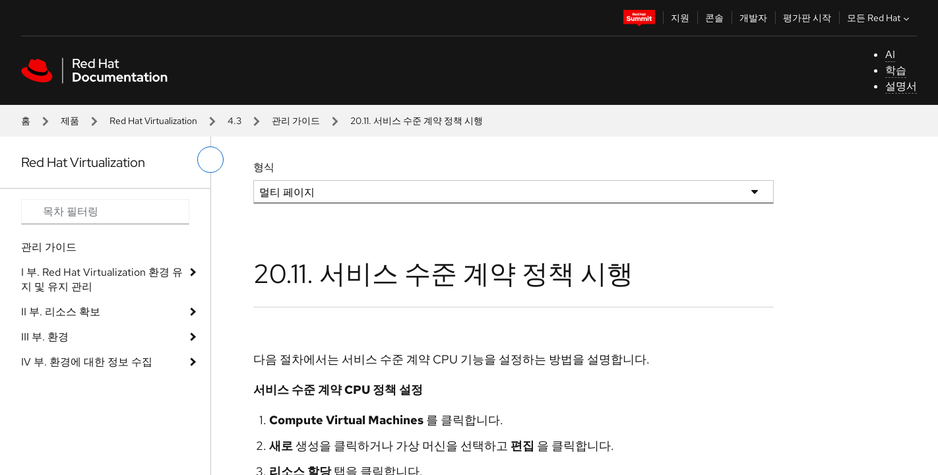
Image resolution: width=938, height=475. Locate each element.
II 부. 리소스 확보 (60, 312)
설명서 (901, 86)
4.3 (234, 121)
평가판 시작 (807, 18)
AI (890, 54)
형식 (263, 167)
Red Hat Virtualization (153, 121)
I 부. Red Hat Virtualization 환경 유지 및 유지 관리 (102, 279)
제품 (70, 121)
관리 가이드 (296, 121)
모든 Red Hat (879, 18)
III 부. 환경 (45, 337)
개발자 (753, 18)
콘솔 (714, 18)
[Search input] (105, 211)
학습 (895, 70)
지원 (680, 18)
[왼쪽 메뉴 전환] (210, 159)
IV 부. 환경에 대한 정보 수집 (86, 362)
